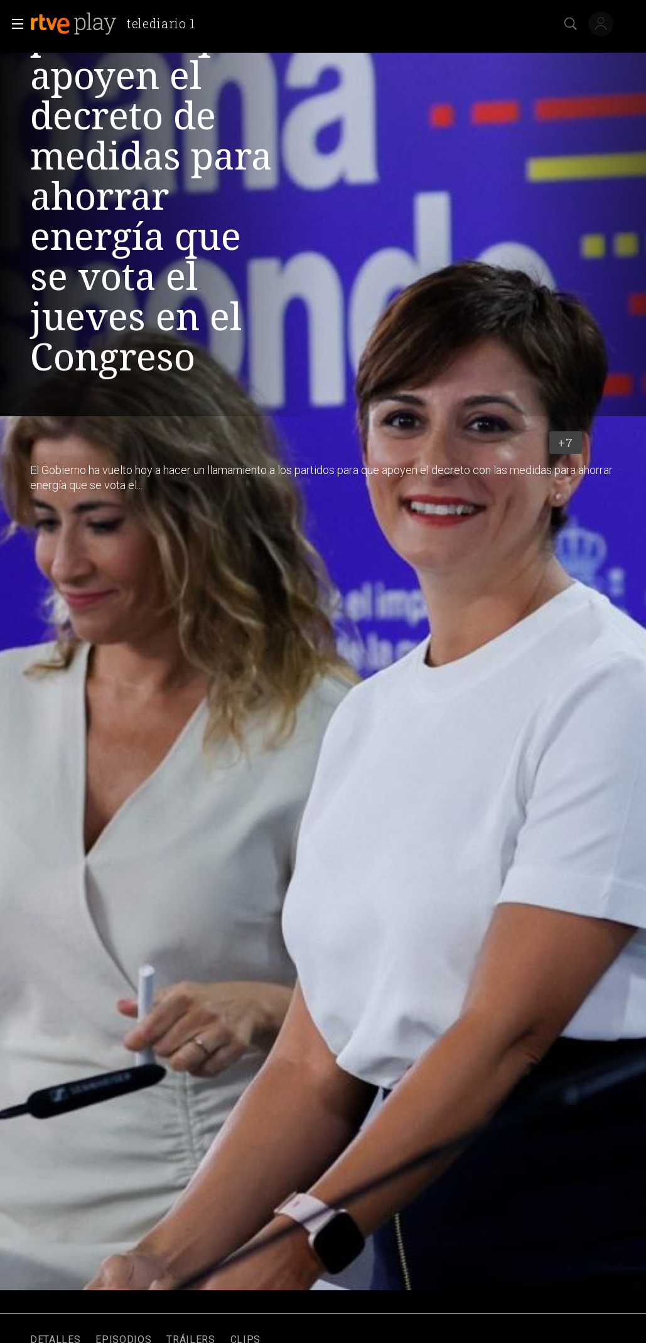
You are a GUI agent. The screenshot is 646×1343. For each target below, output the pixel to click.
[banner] (117, 24)
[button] (14, 24)
